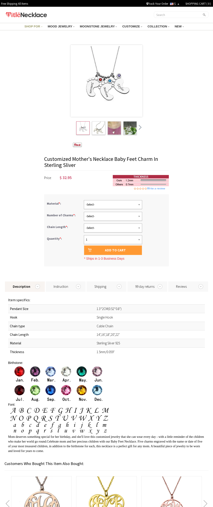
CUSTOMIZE (131, 26)
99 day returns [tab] (144, 286)
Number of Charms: (61, 215)
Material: (54, 204)
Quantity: (54, 239)
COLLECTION (156, 26)
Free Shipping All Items (14, 4)
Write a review (156, 188)
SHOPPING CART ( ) (198, 4)
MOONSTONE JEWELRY (98, 26)
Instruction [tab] (61, 286)
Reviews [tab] (181, 286)
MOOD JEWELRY (62, 26)
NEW (177, 26)
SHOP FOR (35, 26)
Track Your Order (157, 4)
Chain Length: (58, 227)
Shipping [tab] (100, 286)
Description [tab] (21, 286)
